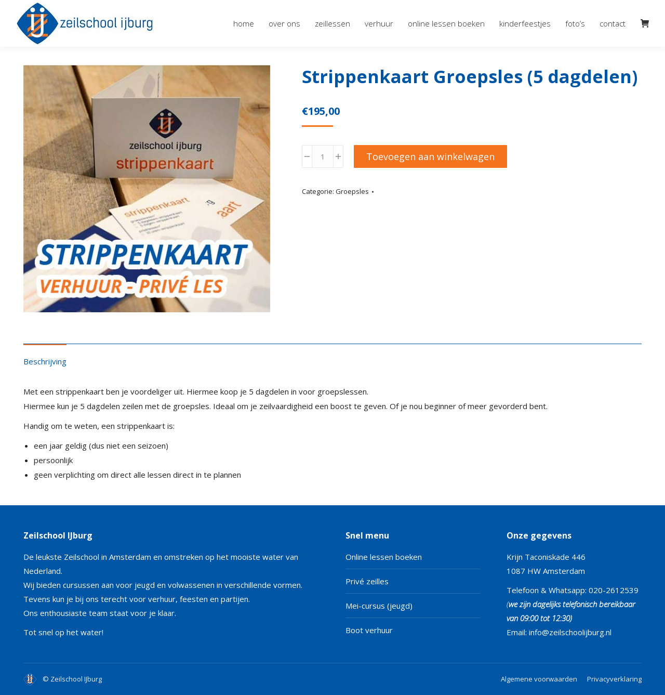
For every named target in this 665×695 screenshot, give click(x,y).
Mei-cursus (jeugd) (379, 605)
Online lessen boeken (383, 557)
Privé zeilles (367, 581)
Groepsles (352, 191)
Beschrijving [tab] (44, 361)
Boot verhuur (369, 630)
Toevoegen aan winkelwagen (430, 156)
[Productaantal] (322, 156)
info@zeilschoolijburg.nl (570, 632)
